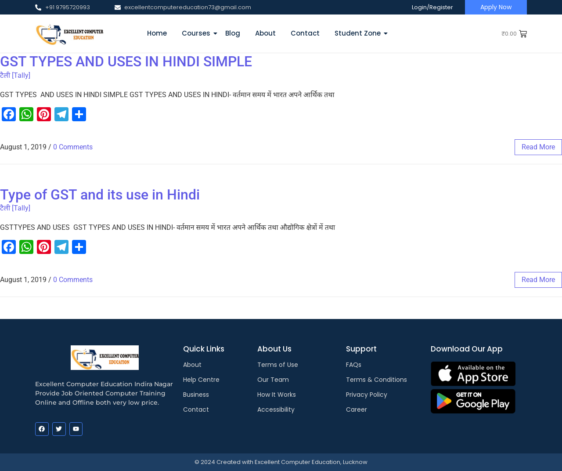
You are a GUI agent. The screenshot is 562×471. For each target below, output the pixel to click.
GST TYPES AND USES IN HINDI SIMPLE (126, 61)
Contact (305, 33)
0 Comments (73, 147)
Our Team (273, 379)
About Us (274, 349)
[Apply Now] (496, 7)
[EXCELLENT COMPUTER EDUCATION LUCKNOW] (69, 33)
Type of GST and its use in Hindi (100, 194)
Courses (197, 33)
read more (538, 147)
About (265, 33)
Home (157, 33)
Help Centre (201, 379)
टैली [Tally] (15, 75)
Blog (232, 33)
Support (361, 349)
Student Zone (359, 33)
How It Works (276, 394)
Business (196, 394)
